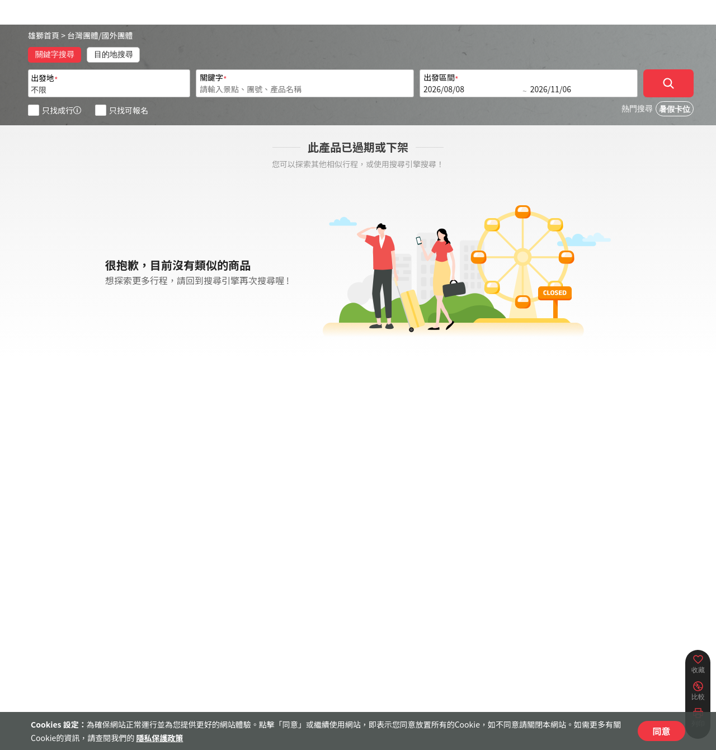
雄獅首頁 (43, 35)
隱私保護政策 (159, 737)
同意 (661, 731)
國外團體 (117, 35)
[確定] (668, 83)
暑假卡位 (674, 109)
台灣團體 (82, 35)
